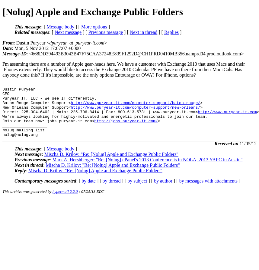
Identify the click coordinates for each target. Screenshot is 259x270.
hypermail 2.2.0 (65, 202)
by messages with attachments (208, 191)
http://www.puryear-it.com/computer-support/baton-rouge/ (135, 107)
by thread (112, 191)
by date (89, 191)
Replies (171, 32)
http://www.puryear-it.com (227, 118)
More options (94, 26)
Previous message (105, 32)
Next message (68, 32)
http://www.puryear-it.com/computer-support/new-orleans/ (135, 112)
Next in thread (144, 32)
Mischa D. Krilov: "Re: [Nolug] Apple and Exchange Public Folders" (111, 165)
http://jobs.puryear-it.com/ (126, 129)
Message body (60, 26)
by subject (137, 191)
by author (163, 191)
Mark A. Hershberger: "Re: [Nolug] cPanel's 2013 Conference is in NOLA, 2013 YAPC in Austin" (147, 170)
